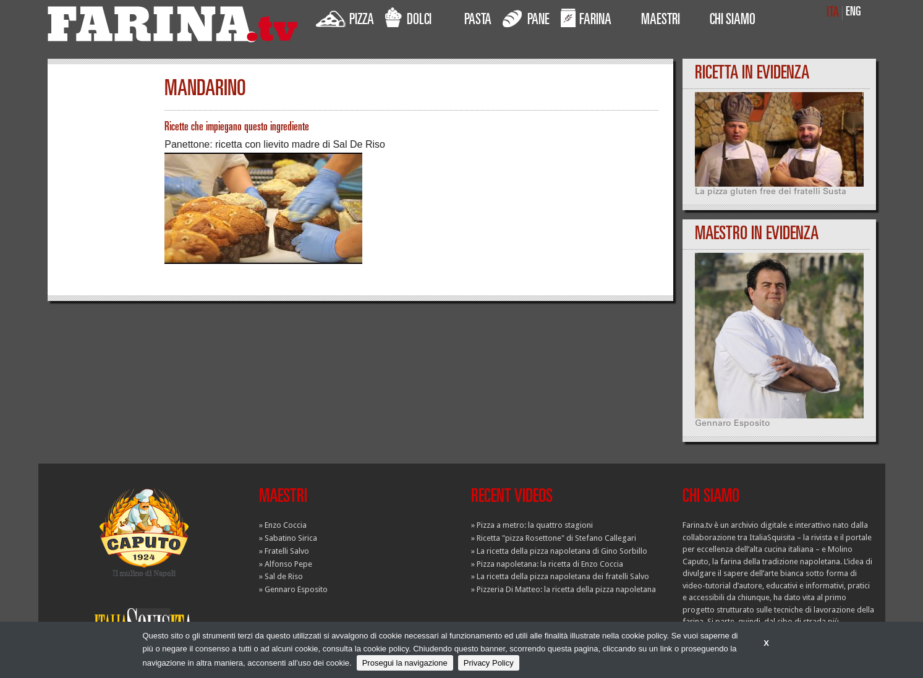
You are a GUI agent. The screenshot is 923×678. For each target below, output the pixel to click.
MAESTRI (660, 21)
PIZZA (345, 17)
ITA (833, 13)
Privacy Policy (489, 662)
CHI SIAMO (732, 21)
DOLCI (408, 17)
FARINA (586, 17)
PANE (526, 17)
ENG (853, 12)
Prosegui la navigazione (405, 662)
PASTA (477, 21)
